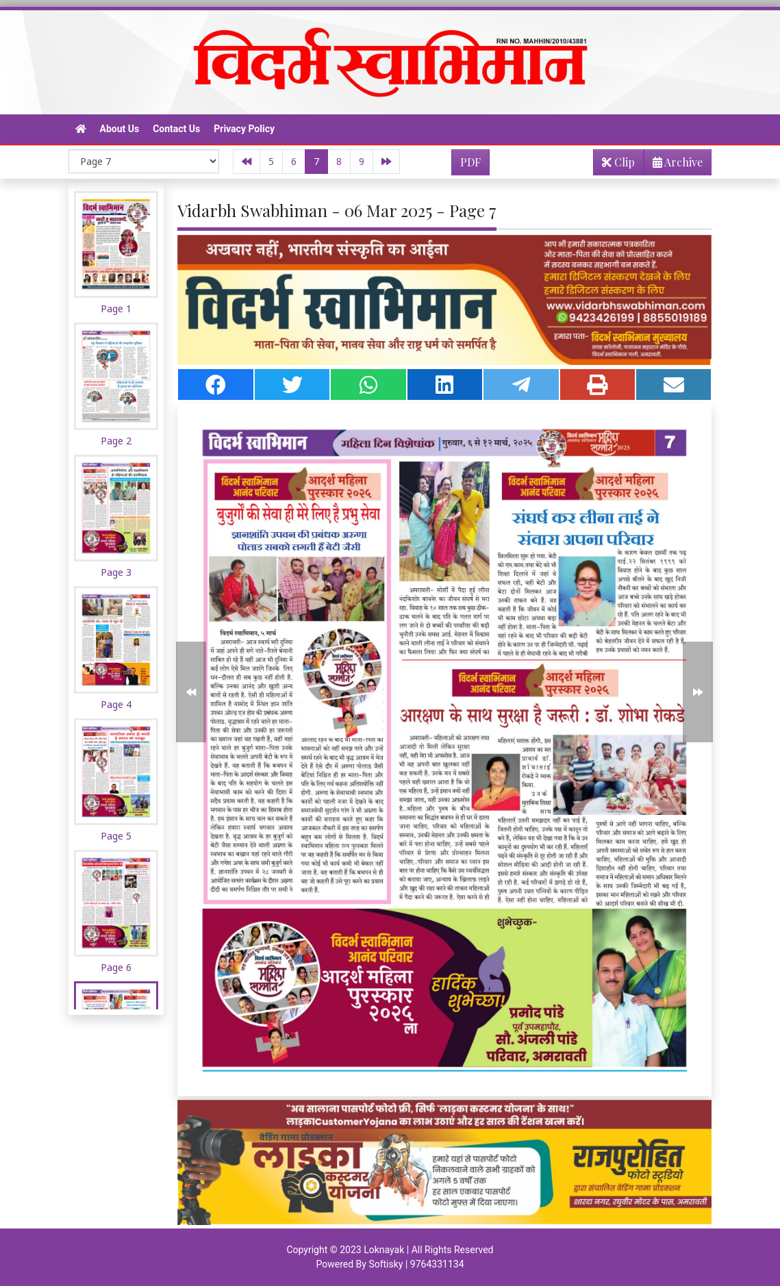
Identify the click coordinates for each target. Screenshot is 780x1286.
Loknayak (384, 1249)
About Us (120, 128)
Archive (673, 165)
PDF (470, 162)
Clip (618, 162)
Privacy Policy (244, 128)
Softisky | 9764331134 (416, 1264)
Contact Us (176, 128)
